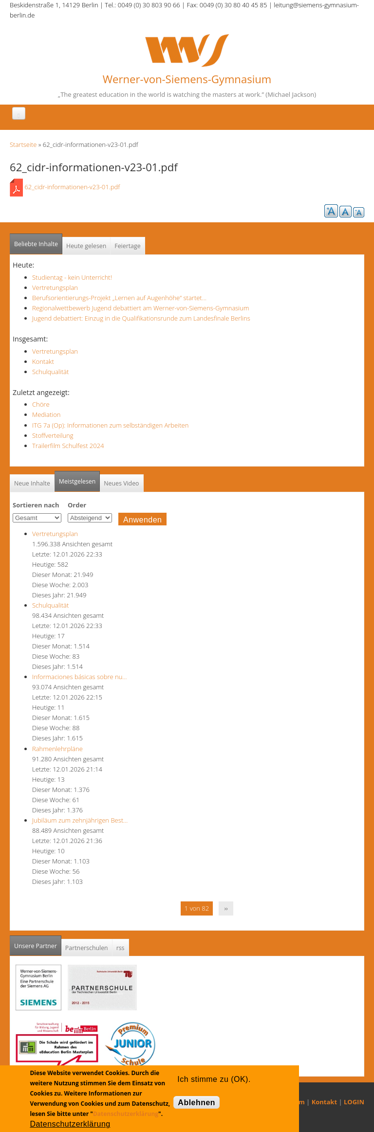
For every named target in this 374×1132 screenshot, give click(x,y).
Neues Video (121, 483)
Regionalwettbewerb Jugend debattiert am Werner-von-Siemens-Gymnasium (140, 308)
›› (226, 908)
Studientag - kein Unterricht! (72, 277)
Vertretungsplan (55, 287)
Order (77, 505)
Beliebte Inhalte (36, 244)
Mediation (46, 414)
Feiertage (127, 246)
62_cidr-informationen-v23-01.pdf (72, 186)
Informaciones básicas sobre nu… (79, 676)
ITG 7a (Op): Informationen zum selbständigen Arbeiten (110, 425)
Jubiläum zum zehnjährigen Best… (80, 820)
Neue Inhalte (32, 483)
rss (120, 948)
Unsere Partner (37, 943)
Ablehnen (196, 1102)
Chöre (41, 404)
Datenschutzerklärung (125, 1114)
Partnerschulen (86, 948)
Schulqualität (50, 371)
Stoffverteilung (53, 435)
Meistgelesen (77, 481)
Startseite (23, 144)
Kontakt (43, 361)
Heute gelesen (86, 246)
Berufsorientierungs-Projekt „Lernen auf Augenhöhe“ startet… (119, 297)
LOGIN (354, 1101)
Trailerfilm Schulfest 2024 (68, 445)
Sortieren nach (36, 505)
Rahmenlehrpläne (57, 748)
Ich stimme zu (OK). (213, 1079)
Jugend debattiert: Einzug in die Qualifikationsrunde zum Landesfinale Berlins (141, 318)
